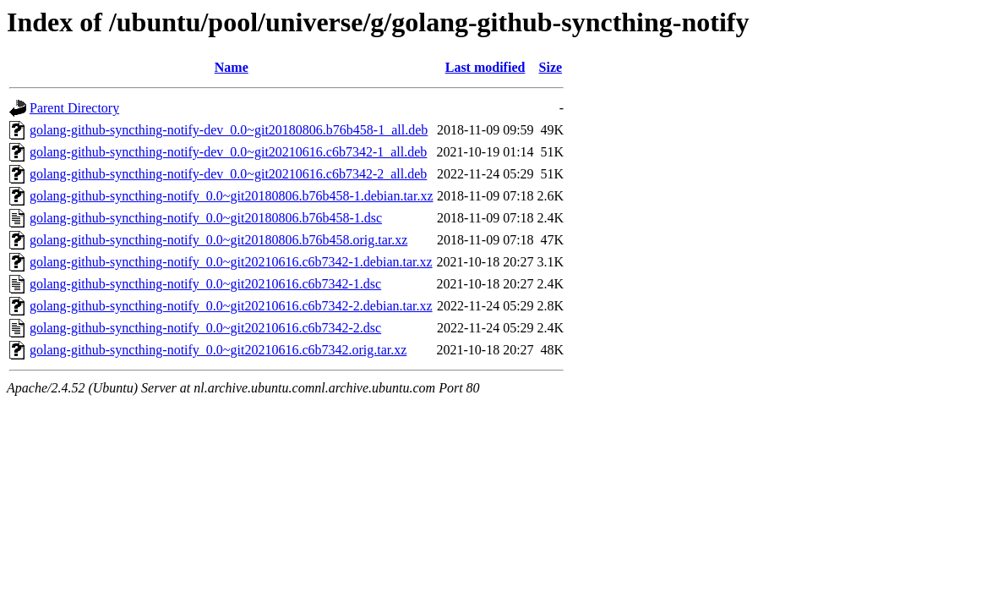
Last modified (485, 67)
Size (551, 67)
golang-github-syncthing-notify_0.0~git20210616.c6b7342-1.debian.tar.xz (231, 262)
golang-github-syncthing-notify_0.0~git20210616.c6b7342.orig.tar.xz (218, 350)
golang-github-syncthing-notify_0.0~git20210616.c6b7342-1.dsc (205, 284)
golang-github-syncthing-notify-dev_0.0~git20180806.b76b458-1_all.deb (229, 130)
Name (231, 67)
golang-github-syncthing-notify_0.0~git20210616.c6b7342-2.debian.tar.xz (231, 306)
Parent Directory (74, 108)
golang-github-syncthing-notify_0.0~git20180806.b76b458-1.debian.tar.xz (231, 196)
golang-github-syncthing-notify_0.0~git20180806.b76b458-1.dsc (206, 218)
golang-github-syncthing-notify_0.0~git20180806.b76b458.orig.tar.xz (218, 240)
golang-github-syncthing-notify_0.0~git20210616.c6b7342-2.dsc (205, 328)
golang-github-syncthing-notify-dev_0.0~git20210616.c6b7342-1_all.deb (228, 152)
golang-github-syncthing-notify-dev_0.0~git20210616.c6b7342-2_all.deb (228, 174)
